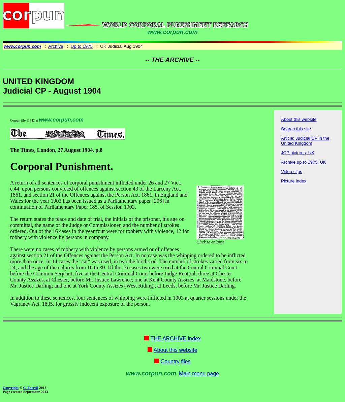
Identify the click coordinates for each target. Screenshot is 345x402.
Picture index (293, 180)
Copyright (11, 388)
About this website (299, 119)
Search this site (296, 128)
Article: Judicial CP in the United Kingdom (305, 141)
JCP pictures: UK (297, 152)
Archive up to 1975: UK (303, 162)
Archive (55, 46)
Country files (176, 361)
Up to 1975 (82, 46)
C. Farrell (30, 388)
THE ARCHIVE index (175, 338)
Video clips (291, 171)
